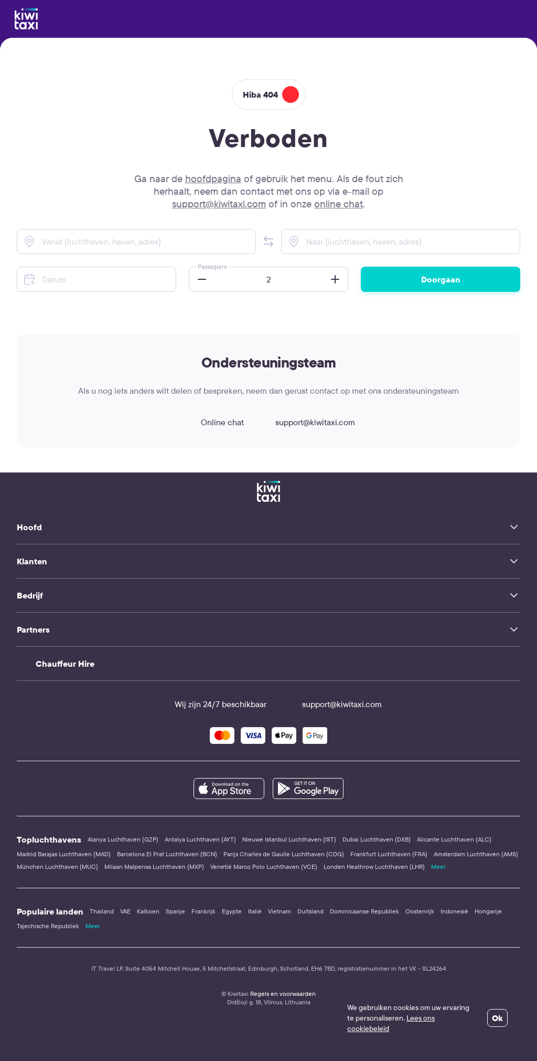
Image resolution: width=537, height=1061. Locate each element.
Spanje (175, 911)
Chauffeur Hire (65, 663)
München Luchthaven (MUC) (57, 866)
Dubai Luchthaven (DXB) (376, 839)
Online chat (213, 422)
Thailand (102, 911)
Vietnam (279, 911)
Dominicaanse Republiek (364, 911)
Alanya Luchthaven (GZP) (123, 839)
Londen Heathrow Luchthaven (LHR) (374, 866)
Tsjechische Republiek (48, 926)
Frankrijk (203, 911)
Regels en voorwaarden (283, 993)
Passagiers (212, 266)
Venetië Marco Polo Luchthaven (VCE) (263, 866)
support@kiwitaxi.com (219, 203)
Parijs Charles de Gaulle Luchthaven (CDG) (283, 854)
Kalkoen (148, 911)
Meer (438, 866)
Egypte (232, 911)
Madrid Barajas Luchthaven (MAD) (64, 854)
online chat (338, 203)
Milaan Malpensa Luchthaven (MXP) (154, 866)
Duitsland (310, 911)
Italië (255, 911)
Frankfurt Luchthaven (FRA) (388, 854)
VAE (125, 911)
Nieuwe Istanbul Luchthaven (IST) (289, 839)
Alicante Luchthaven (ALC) (454, 839)
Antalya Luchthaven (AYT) (200, 839)
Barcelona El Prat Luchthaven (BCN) (167, 854)
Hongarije (488, 911)
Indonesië (454, 911)
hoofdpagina (213, 178)
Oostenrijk (419, 911)
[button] (268, 241)
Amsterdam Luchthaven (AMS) (476, 854)
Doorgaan (440, 279)
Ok (497, 1018)
